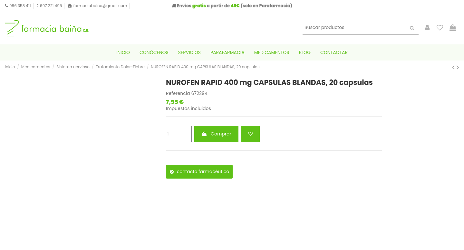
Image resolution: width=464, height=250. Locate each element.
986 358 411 (20, 5)
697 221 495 (51, 5)
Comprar (216, 134)
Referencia (178, 93)
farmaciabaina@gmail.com (100, 5)
